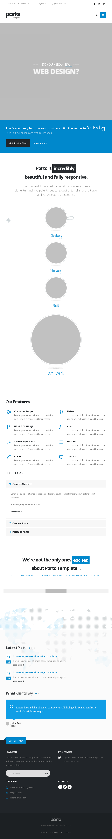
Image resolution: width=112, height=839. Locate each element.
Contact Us (23, 3)
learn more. (41, 143)
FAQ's (44, 832)
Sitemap (54, 832)
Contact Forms (18, 523)
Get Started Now (18, 143)
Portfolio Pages (19, 531)
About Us (10, 3)
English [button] (40, 3)
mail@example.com (18, 798)
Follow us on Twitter (71, 761)
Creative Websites (20, 484)
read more (16, 511)
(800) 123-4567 (16, 792)
